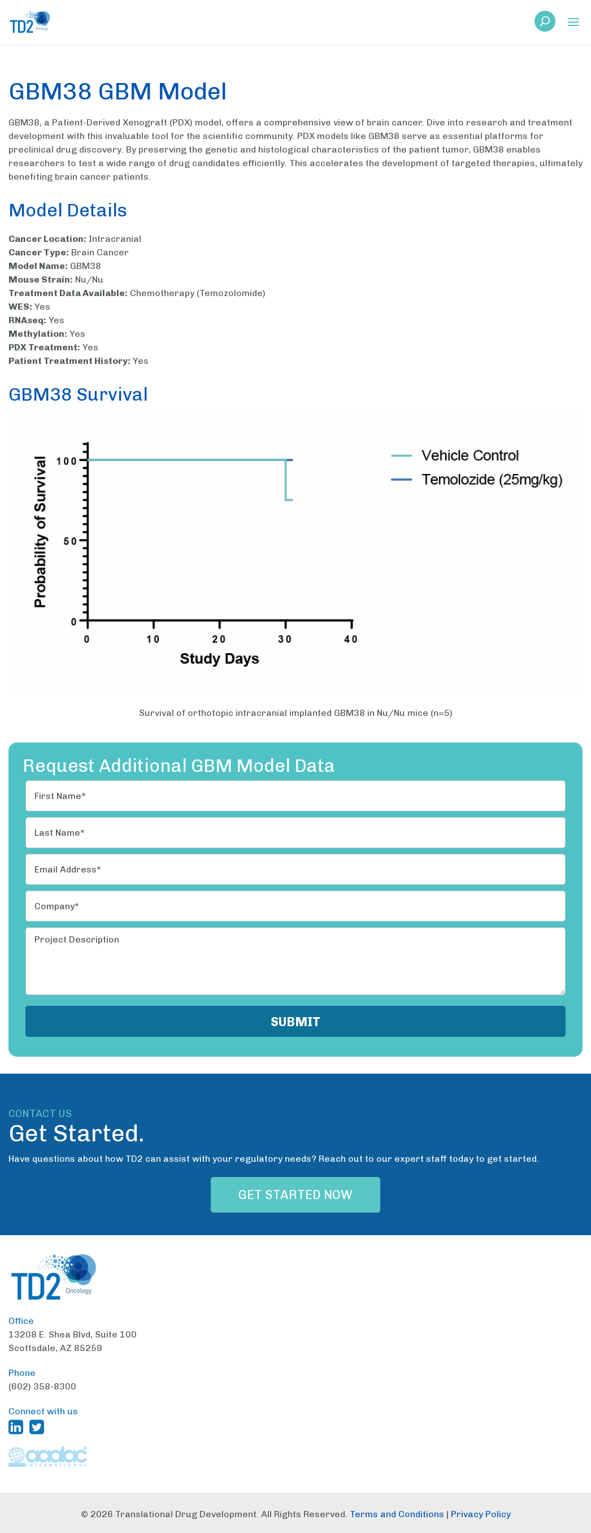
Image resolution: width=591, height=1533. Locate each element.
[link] (544, 24)
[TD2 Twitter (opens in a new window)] (39, 1426)
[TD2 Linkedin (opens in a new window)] (18, 1426)
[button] (573, 22)
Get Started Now (296, 1194)
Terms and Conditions (397, 1514)
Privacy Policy (481, 1514)
